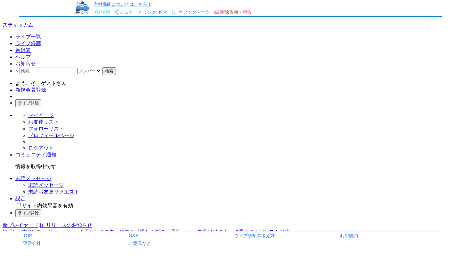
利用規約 (349, 235)
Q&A (134, 235)
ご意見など (140, 243)
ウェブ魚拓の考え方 (254, 235)
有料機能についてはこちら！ (122, 4)
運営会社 (32, 243)
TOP (27, 235)
